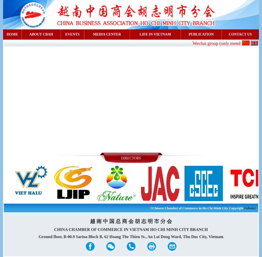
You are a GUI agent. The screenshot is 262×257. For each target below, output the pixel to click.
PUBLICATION (201, 34)
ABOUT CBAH (41, 34)
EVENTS (72, 34)
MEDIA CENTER (107, 34)
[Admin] (250, 208)
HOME (12, 34)
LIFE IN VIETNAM (155, 34)
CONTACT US (240, 34)
